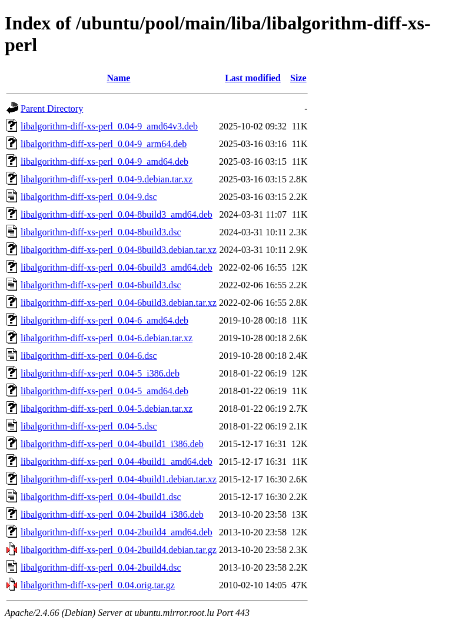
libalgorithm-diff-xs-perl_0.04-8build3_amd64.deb (116, 214)
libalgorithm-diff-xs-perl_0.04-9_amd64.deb (104, 161)
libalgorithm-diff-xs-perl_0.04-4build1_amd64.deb (116, 462)
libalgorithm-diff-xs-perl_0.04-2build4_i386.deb (112, 514)
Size (298, 78)
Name (118, 78)
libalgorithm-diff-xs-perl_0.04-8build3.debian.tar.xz (119, 250)
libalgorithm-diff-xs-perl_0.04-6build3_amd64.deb (116, 267)
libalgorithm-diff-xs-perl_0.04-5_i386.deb (100, 373)
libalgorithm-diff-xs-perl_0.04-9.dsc (89, 197)
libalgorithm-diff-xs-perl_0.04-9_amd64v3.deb (109, 126)
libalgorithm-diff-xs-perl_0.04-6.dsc (89, 356)
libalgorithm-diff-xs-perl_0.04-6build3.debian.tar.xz (119, 303)
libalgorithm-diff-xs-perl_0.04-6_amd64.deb (104, 320)
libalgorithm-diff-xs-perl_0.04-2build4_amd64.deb (116, 532)
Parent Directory (52, 109)
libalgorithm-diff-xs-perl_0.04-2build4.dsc (101, 567)
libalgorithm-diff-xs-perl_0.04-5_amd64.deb (104, 391)
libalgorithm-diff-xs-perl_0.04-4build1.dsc (101, 497)
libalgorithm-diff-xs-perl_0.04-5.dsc (89, 426)
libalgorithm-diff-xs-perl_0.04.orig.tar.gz (98, 585)
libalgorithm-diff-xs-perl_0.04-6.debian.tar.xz (106, 338)
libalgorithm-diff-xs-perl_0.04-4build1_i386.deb (112, 444)
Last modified (253, 78)
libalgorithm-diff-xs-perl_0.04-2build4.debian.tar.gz (119, 550)
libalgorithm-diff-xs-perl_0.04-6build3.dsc (101, 285)
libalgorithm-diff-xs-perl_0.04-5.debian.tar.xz (106, 409)
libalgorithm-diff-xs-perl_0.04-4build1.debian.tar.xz (119, 479)
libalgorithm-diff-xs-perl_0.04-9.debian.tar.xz (106, 179)
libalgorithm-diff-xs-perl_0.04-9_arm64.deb (104, 144)
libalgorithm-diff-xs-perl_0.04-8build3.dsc (101, 232)
